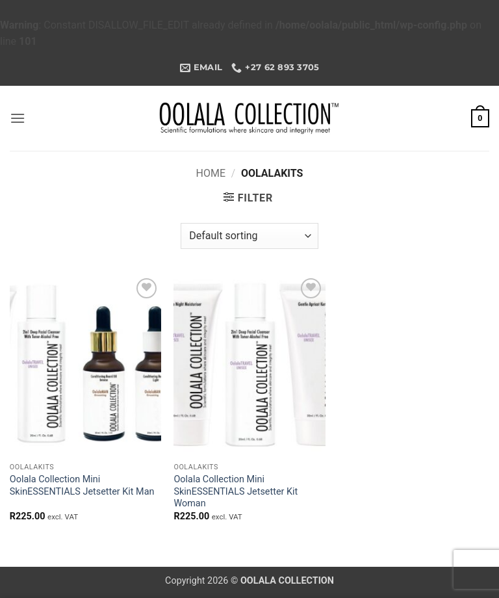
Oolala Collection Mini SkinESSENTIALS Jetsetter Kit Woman (235, 491)
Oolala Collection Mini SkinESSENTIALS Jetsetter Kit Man (82, 485)
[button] (17, 118)
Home (210, 173)
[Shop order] (249, 236)
